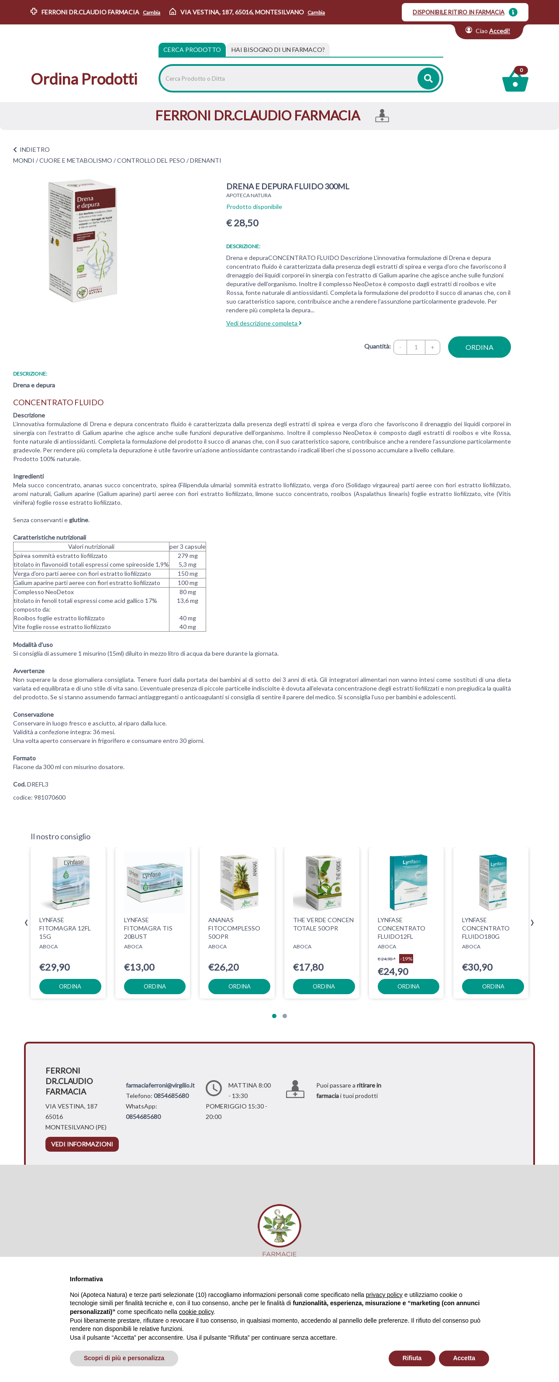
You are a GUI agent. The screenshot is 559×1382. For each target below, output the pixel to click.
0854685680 (171, 1095)
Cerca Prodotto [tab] (192, 49)
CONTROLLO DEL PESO (151, 160)
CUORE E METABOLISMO (75, 160)
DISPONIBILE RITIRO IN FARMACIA (458, 12)
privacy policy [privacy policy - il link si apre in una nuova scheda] (384, 1294)
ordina (479, 347)
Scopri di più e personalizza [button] (124, 1358)
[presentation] (26, 923)
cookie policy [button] (196, 1311)
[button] (274, 1016)
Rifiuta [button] (412, 1358)
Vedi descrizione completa (264, 323)
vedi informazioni (82, 1144)
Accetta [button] (464, 1358)
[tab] (278, 50)
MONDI (24, 160)
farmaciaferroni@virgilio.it (160, 1085)
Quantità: (377, 346)
